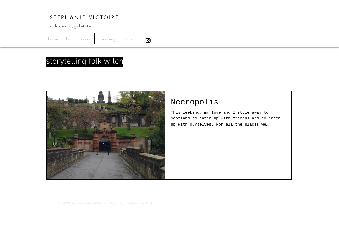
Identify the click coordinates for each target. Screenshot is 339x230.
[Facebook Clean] (269, 203)
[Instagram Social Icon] (148, 40)
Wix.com (156, 203)
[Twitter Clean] (276, 203)
